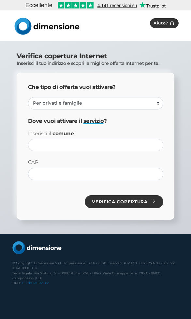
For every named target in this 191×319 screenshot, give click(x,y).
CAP (33, 162)
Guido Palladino (35, 283)
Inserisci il (51, 134)
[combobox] (95, 145)
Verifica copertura (124, 201)
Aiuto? (164, 23)
